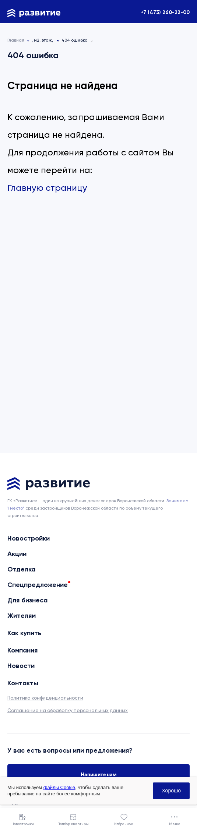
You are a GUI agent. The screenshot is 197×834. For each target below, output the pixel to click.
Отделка (21, 569)
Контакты (22, 683)
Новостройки (28, 538)
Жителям (21, 616)
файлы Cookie (59, 787)
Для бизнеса (27, 600)
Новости (21, 666)
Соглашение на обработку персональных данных (67, 710)
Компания (22, 650)
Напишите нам (99, 774)
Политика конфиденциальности (45, 698)
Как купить (24, 633)
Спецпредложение (37, 585)
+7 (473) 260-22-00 (165, 12)
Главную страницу (47, 188)
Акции (17, 554)
